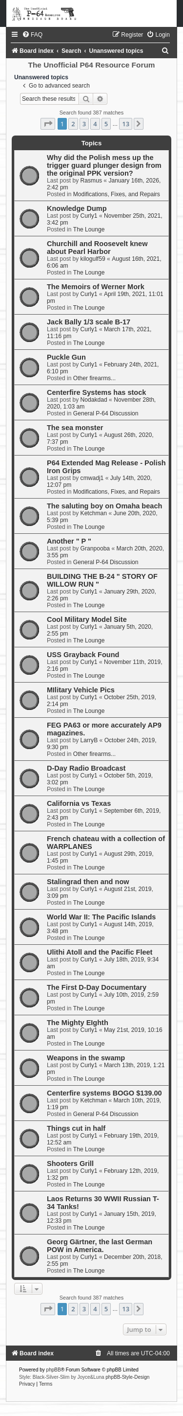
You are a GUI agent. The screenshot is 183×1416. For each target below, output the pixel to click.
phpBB (53, 1369)
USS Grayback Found (83, 655)
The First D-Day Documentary (96, 987)
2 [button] (73, 123)
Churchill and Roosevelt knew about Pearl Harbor (97, 247)
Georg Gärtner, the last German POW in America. (99, 1246)
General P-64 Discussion (106, 413)
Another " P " (69, 541)
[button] (48, 124)
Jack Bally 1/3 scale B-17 (88, 322)
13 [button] (125, 123)
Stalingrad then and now (88, 882)
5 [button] (106, 123)
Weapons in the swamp (86, 1058)
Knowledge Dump (77, 208)
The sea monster (75, 428)
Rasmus (91, 180)
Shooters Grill (70, 1163)
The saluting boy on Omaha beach (104, 506)
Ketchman (94, 513)
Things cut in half (76, 1128)
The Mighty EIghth (77, 1023)
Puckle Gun (66, 357)
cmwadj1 (92, 478)
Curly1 (89, 215)
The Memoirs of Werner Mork (95, 287)
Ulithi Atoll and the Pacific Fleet (99, 952)
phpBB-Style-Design (127, 1377)
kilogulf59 (93, 258)
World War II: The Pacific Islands (101, 917)
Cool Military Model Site (87, 619)
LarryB (89, 740)
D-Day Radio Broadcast (86, 768)
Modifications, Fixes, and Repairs (116, 194)
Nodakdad (94, 399)
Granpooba (95, 548)
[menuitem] (32, 34)
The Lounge (89, 229)
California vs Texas (79, 803)
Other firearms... (94, 378)
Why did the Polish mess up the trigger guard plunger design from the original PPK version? (104, 165)
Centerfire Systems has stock (96, 392)
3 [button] (84, 123)
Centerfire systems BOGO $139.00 (104, 1093)
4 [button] (95, 123)
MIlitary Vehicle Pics (81, 690)
